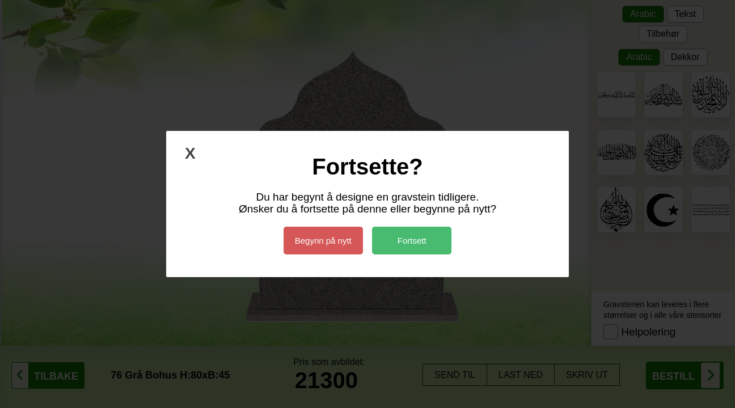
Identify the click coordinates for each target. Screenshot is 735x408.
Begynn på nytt (323, 240)
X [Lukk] (190, 153)
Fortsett (412, 240)
